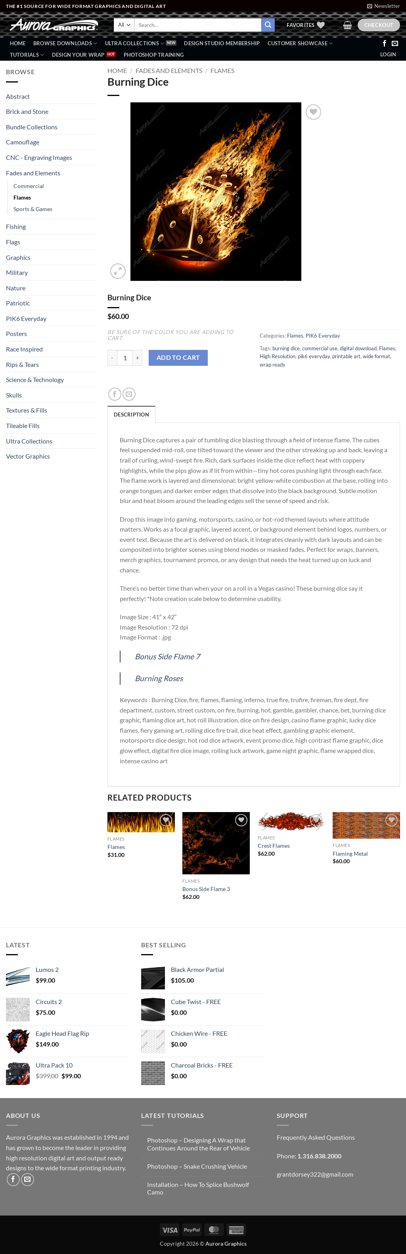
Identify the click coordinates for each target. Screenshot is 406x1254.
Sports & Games (32, 208)
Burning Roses (159, 678)
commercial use (319, 348)
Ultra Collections (135, 43)
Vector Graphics (28, 456)
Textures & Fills (26, 410)
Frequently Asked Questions (316, 1137)
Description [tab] (131, 414)
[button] (383, 6)
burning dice (286, 348)
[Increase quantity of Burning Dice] (137, 358)
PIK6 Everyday (26, 318)
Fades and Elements (33, 173)
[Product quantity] (125, 358)
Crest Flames (274, 845)
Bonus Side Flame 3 (206, 888)
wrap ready (272, 364)
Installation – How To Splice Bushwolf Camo (198, 1188)
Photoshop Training (154, 55)
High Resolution (277, 356)
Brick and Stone (27, 111)
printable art (346, 356)
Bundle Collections (31, 127)
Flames (22, 197)
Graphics (18, 257)
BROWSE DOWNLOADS (65, 43)
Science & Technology (35, 379)
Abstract (18, 96)
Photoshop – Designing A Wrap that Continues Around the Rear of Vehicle (198, 1143)
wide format (376, 356)
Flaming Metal (350, 853)
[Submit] (268, 25)
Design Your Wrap (78, 55)
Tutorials (27, 55)
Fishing (16, 226)
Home (18, 43)
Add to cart (178, 357)
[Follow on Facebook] (384, 43)
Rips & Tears (22, 364)
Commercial (28, 185)
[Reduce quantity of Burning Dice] (112, 358)
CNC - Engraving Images (39, 157)
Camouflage (22, 142)
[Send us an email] (395, 43)
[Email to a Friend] (129, 394)
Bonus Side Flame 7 (167, 656)
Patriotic (18, 303)
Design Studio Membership (222, 43)
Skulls (14, 395)
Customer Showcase (300, 43)
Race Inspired (24, 349)
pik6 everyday (314, 356)
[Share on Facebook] (114, 394)
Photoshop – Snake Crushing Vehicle (197, 1166)
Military (17, 272)
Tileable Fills (23, 425)
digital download (358, 348)
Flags (13, 242)
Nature (15, 288)
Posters (16, 333)
